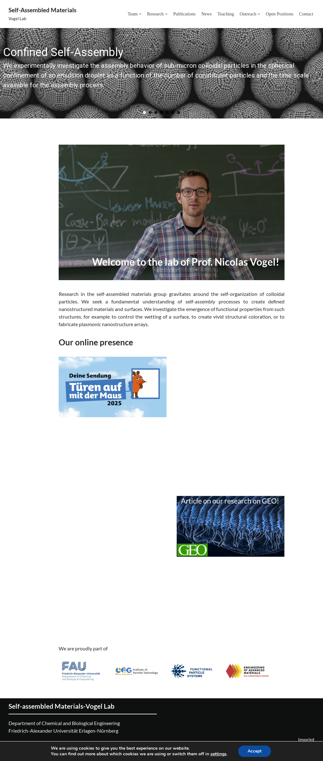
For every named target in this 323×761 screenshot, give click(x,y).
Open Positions (280, 13)
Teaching (225, 13)
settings (218, 754)
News (206, 13)
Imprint (306, 739)
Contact (306, 13)
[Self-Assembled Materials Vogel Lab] (42, 14)
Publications (184, 13)
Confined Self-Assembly (63, 52)
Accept (254, 751)
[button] (140, 14)
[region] (161, 73)
